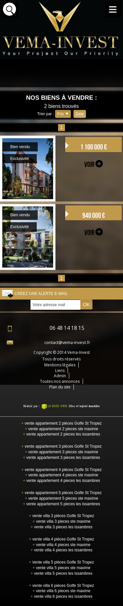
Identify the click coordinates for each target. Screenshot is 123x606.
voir (93, 164)
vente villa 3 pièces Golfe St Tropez (61, 516)
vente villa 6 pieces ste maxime (61, 591)
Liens (60, 370)
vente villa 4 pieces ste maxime (61, 544)
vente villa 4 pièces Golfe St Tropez (61, 539)
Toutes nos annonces (60, 381)
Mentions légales (59, 365)
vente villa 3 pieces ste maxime (61, 521)
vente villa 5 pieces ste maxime (61, 568)
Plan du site (60, 387)
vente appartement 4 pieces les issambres (61, 480)
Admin (60, 376)
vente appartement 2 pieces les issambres (61, 434)
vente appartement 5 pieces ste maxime (61, 498)
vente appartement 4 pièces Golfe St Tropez (61, 469)
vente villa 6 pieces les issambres (61, 596)
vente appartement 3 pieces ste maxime (61, 452)
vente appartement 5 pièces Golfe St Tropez (61, 492)
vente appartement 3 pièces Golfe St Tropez (61, 446)
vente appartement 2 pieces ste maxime (61, 429)
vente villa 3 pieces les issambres (61, 527)
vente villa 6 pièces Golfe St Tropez (61, 585)
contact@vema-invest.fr (67, 342)
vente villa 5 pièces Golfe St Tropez (61, 562)
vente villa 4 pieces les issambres (61, 550)
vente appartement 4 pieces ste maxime (61, 475)
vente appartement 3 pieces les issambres (61, 457)
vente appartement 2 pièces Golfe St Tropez (61, 423)
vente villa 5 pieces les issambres (61, 573)
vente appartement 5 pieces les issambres (61, 504)
